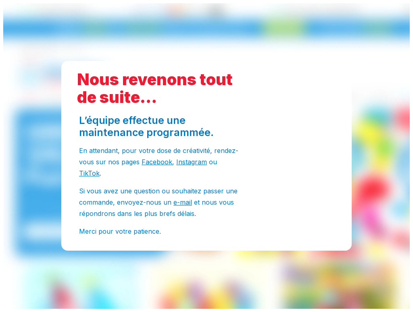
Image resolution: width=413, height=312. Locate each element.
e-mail (182, 202)
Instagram (191, 162)
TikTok (89, 173)
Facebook (157, 162)
